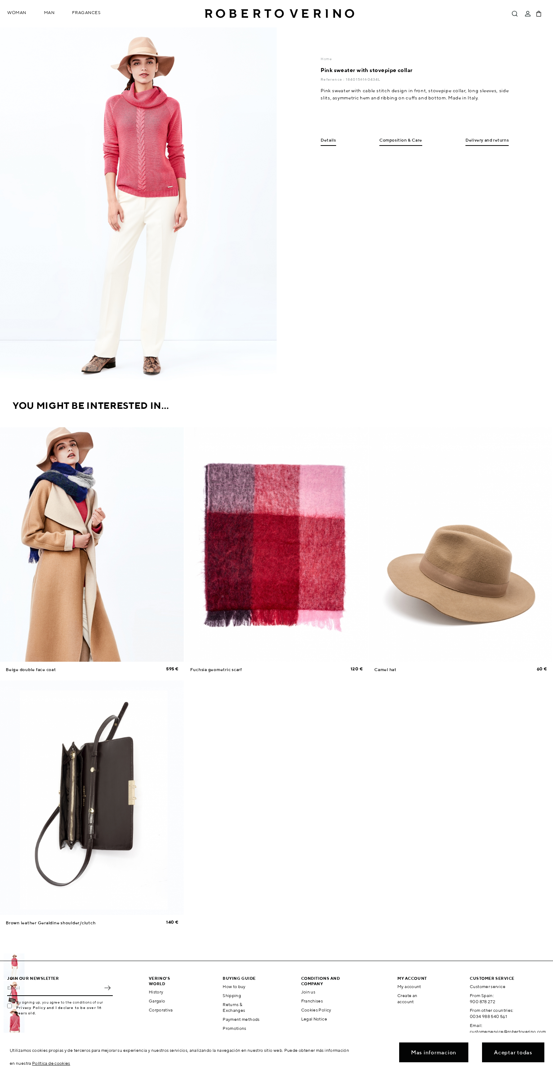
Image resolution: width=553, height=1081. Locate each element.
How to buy (234, 986)
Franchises (312, 1001)
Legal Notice (314, 1019)
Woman (16, 12)
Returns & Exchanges (234, 1007)
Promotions (234, 1028)
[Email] (54, 988)
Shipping (232, 995)
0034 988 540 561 (488, 1016)
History (156, 992)
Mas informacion (433, 1052)
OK (107, 988)
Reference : (333, 79)
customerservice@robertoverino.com (508, 1031)
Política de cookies (51, 1063)
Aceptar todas (513, 1052)
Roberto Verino (279, 13)
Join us (308, 992)
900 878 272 (482, 1001)
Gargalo (157, 1001)
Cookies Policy (316, 1010)
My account (409, 986)
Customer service (487, 986)
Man (49, 12)
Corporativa (161, 1010)
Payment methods (241, 1019)
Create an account (407, 998)
